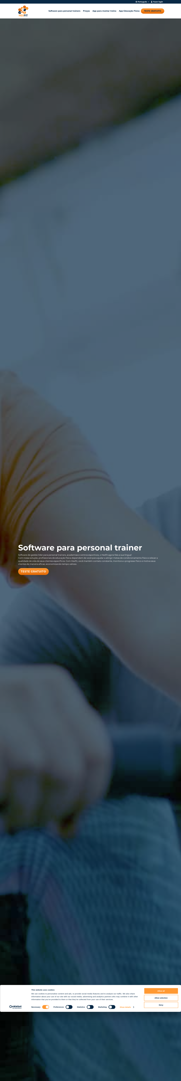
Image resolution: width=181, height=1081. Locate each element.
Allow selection (160, 1067)
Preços (86, 11)
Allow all (161, 1060)
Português (142, 2)
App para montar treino (104, 11)
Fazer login (158, 2)
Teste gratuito (152, 11)
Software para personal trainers (64, 11)
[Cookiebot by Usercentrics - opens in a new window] (15, 1076)
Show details (125, 1076)
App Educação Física (129, 11)
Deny (161, 1074)
